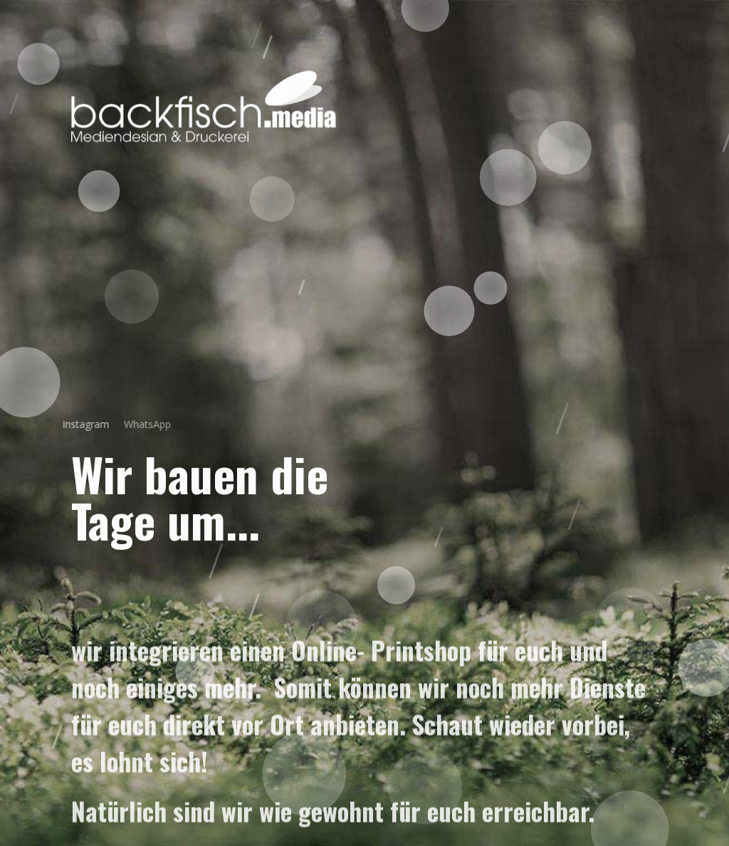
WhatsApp (136, 424)
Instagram (77, 424)
